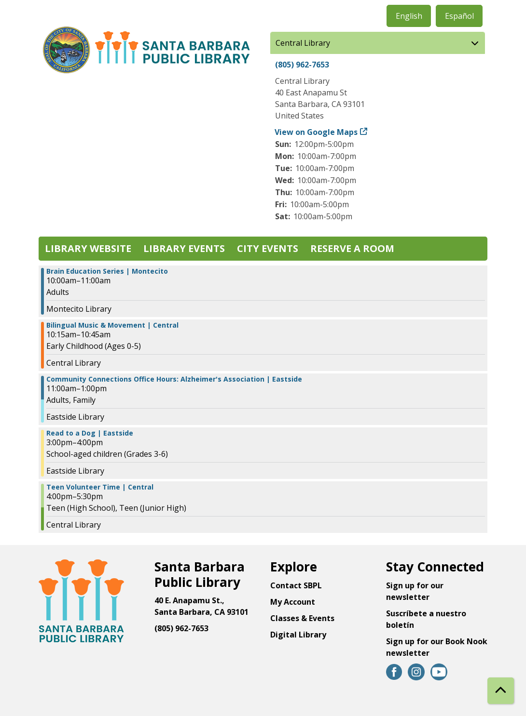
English (409, 16)
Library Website (88, 248)
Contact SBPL (296, 585)
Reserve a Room (352, 248)
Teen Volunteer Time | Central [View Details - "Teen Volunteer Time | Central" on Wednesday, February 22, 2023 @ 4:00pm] (99, 487)
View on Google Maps (316, 132)
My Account (292, 602)
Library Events (184, 248)
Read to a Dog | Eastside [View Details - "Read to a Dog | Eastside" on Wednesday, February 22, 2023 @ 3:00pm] (89, 433)
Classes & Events (302, 618)
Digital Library (298, 634)
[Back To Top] (500, 690)
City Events (267, 248)
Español (459, 16)
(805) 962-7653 (302, 64)
